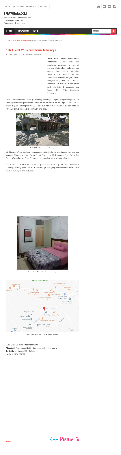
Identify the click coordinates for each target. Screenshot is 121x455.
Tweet (8, 442)
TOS (13, 6)
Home (9, 31)
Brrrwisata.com (15, 13)
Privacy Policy (31, 6)
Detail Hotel (29, 54)
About (7, 6)
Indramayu (37, 54)
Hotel (35, 31)
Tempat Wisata (22, 31)
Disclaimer (44, 6)
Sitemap (20, 6)
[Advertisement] (26, 74)
